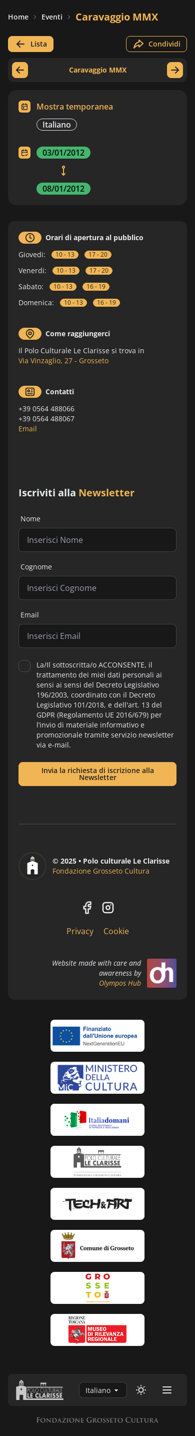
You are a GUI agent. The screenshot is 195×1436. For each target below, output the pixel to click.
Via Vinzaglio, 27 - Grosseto (63, 360)
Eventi (52, 17)
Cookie (116, 931)
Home (18, 17)
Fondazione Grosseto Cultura (101, 871)
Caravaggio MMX (117, 17)
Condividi (156, 44)
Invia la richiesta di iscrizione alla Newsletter (98, 774)
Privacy (80, 931)
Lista (30, 44)
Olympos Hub (120, 983)
